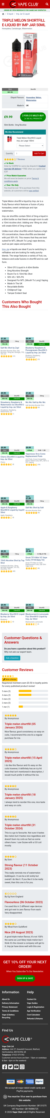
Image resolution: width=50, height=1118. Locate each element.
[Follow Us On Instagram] (22, 1067)
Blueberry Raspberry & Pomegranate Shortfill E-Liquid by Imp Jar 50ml (36, 350)
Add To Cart (39, 153)
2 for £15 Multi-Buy (33, 117)
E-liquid (10, 14)
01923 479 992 (18, 1055)
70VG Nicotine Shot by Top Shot (12, 561)
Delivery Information (10, 1003)
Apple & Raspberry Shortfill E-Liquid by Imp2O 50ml (12, 510)
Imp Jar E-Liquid (23, 14)
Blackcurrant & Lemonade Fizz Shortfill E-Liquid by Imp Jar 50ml (37, 616)
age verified (34, 191)
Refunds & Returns (35, 1019)
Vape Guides (32, 1003)
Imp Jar (5, 249)
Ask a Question (12, 658)
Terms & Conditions (10, 1011)
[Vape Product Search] (47, 4)
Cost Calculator (33, 1015)
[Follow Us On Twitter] (11, 1067)
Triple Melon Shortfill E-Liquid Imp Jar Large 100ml (29, 139)
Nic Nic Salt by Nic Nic (36, 402)
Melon (38, 97)
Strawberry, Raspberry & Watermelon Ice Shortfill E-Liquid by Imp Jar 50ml (12, 404)
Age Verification (34, 1011)
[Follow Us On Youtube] (16, 1067)
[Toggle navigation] (3, 4)
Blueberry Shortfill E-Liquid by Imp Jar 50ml (12, 615)
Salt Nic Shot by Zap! (10, 348)
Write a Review (9, 679)
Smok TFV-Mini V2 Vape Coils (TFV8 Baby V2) (36, 558)
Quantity (9, 153)
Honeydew (30, 97)
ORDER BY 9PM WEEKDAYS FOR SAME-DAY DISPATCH (25, 10)
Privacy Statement (9, 1007)
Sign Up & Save (25, 978)
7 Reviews (20, 159)
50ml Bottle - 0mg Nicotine (15, 125)
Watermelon (31, 100)
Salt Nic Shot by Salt (35, 507)
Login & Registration (35, 1007)
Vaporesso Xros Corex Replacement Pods (35, 455)
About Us (6, 999)
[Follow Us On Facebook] (5, 1067)
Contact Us (31, 999)
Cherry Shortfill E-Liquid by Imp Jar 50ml (12, 458)
